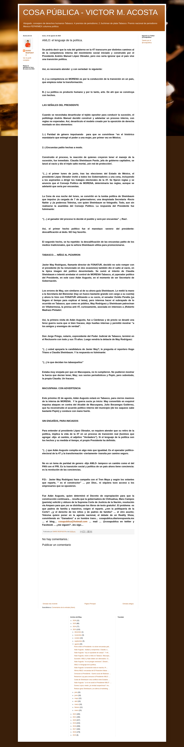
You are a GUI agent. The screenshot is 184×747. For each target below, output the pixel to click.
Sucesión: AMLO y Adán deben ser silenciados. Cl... (92, 659)
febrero (77, 707)
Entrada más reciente (50, 604)
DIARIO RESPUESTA (30, 53)
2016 (75, 732)
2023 (75, 629)
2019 (75, 723)
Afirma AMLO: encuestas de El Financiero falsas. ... (91, 670)
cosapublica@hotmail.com (72, 521)
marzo (76, 704)
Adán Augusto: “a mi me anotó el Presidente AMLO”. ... (92, 683)
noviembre (78, 635)
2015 (75, 735)
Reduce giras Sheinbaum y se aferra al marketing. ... (92, 689)
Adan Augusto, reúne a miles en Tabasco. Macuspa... (92, 656)
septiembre (78, 641)
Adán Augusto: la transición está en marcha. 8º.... (91, 668)
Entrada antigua (128, 604)
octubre (77, 638)
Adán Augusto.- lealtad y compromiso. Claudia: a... (91, 650)
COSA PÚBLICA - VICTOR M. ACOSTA (90, 12)
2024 (75, 626)
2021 (75, 717)
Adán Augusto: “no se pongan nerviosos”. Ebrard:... (91, 662)
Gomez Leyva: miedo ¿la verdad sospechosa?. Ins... (92, 685)
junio (76, 695)
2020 (75, 720)
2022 (75, 714)
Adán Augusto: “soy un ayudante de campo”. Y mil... (91, 653)
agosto (76, 644)
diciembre (78, 632)
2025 (75, 623)
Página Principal (90, 604)
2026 (75, 620)
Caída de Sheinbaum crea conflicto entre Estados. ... (92, 680)
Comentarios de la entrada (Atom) (63, 607)
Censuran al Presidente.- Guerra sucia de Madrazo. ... (92, 674)
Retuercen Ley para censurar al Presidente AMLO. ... (92, 676)
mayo (76, 698)
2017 (75, 729)
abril (76, 701)
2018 (75, 726)
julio (76, 692)
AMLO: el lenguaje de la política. (85, 665)
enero (76, 710)
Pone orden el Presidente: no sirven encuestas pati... (92, 647)
